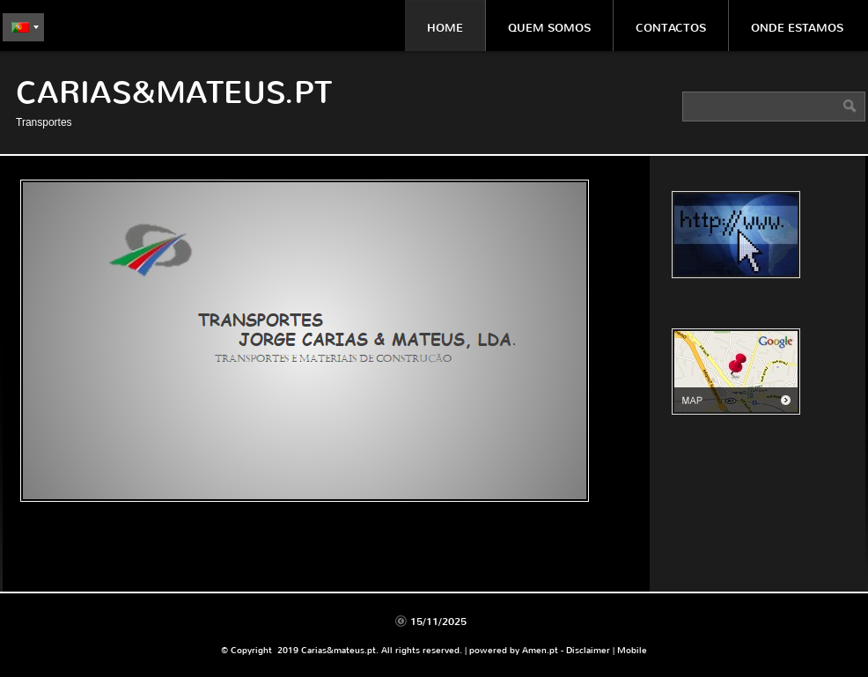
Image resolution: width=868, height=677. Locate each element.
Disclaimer (588, 650)
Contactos (671, 27)
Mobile (632, 650)
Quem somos (549, 27)
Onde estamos (797, 27)
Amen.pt (540, 650)
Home (445, 27)
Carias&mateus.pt (174, 93)
